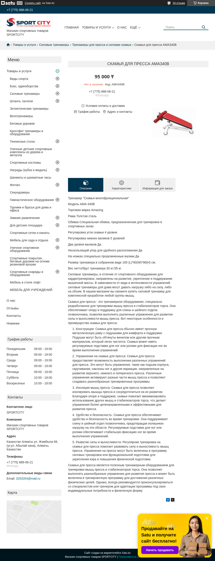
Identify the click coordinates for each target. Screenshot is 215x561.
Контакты (14, 315)
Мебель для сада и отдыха (29, 240)
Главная (71, 27)
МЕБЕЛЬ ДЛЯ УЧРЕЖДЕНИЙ (31, 290)
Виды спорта (19, 79)
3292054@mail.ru (28, 478)
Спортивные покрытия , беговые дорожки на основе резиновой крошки (30, 261)
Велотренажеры (21, 116)
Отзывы (13, 308)
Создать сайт (33, 3)
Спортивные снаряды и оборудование (26, 273)
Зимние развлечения (25, 218)
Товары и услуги (96, 27)
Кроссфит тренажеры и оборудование (26, 132)
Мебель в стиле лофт (25, 282)
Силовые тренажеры (54, 44)
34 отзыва (179, 3)
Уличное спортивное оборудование (24, 249)
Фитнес (15, 185)
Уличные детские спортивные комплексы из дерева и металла (31, 152)
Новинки (13, 323)
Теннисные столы (22, 141)
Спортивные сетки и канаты (29, 233)
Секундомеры (20, 192)
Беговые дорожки (22, 123)
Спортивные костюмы (25, 162)
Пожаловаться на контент (134, 556)
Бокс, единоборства (24, 86)
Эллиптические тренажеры (29, 108)
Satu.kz (126, 552)
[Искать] (203, 27)
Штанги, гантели (21, 101)
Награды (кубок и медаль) (28, 170)
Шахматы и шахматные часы (30, 177)
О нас (122, 27)
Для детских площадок (26, 225)
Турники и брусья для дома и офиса (30, 209)
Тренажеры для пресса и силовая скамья (101, 44)
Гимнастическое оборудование (32, 200)
